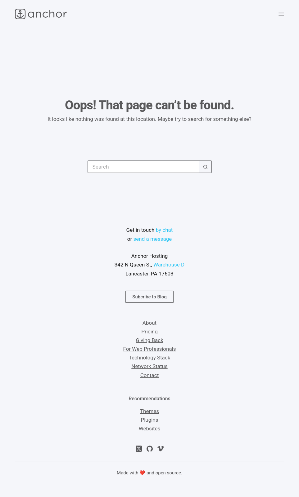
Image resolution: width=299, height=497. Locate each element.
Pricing (149, 331)
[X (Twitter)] (139, 449)
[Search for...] (143, 167)
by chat (164, 230)
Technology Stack (149, 357)
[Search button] (205, 167)
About (149, 323)
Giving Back (149, 340)
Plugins (149, 420)
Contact (149, 375)
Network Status (149, 366)
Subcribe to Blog (149, 297)
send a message (152, 239)
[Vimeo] (160, 449)
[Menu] (281, 14)
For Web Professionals (149, 349)
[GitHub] (150, 449)
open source (168, 473)
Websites (150, 428)
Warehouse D (168, 265)
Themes (149, 411)
